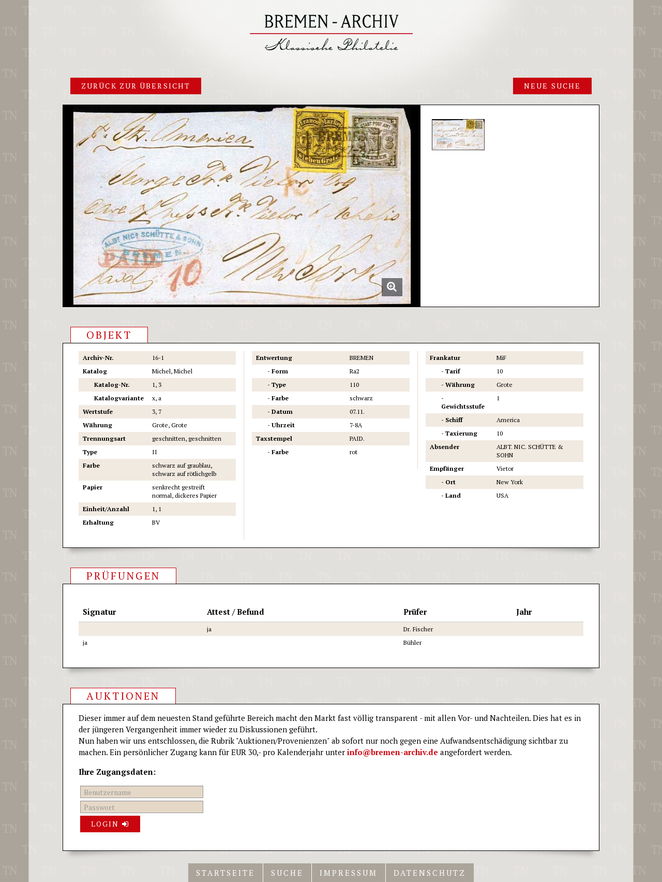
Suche (287, 872)
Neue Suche (552, 86)
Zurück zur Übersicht (135, 86)
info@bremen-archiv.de (392, 752)
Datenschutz (430, 872)
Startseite (225, 872)
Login (110, 824)
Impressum (349, 872)
